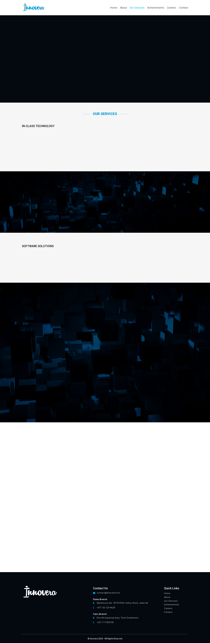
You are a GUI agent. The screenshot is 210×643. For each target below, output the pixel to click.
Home (113, 7)
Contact (183, 7)
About (123, 7)
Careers (171, 7)
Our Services (137, 7)
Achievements (155, 7)
